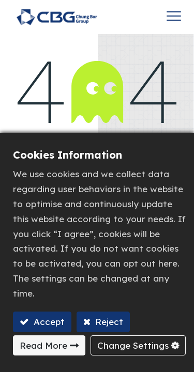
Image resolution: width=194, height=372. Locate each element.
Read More (43, 345)
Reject (108, 321)
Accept (48, 321)
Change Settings (133, 345)
